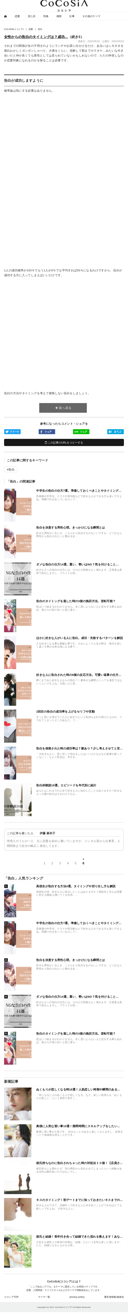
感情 (59, 16)
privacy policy (77, 1297)
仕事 (72, 16)
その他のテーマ (91, 16)
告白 (12, 469)
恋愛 (17, 16)
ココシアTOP (11, 1297)
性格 (46, 16)
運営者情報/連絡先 (114, 1297)
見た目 (32, 16)
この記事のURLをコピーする (64, 442)
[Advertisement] (64, 124)
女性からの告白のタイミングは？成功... (36, 37)
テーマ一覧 (44, 1297)
